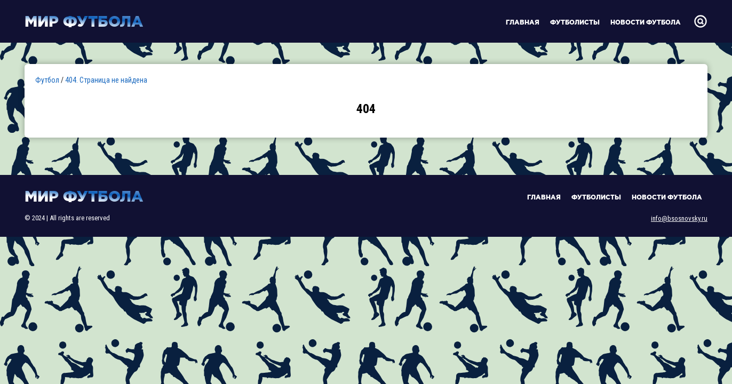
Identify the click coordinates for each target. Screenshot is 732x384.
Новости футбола (645, 22)
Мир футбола (84, 21)
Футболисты (575, 22)
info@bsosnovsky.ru (679, 218)
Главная (522, 22)
